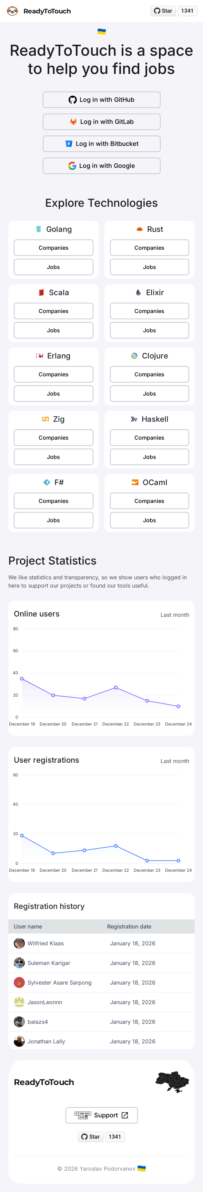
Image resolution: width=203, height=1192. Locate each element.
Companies (54, 247)
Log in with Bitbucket (102, 144)
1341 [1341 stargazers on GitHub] (187, 11)
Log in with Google (101, 166)
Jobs (53, 267)
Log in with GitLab (101, 122)
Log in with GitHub (101, 100)
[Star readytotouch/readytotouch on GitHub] (163, 11)
